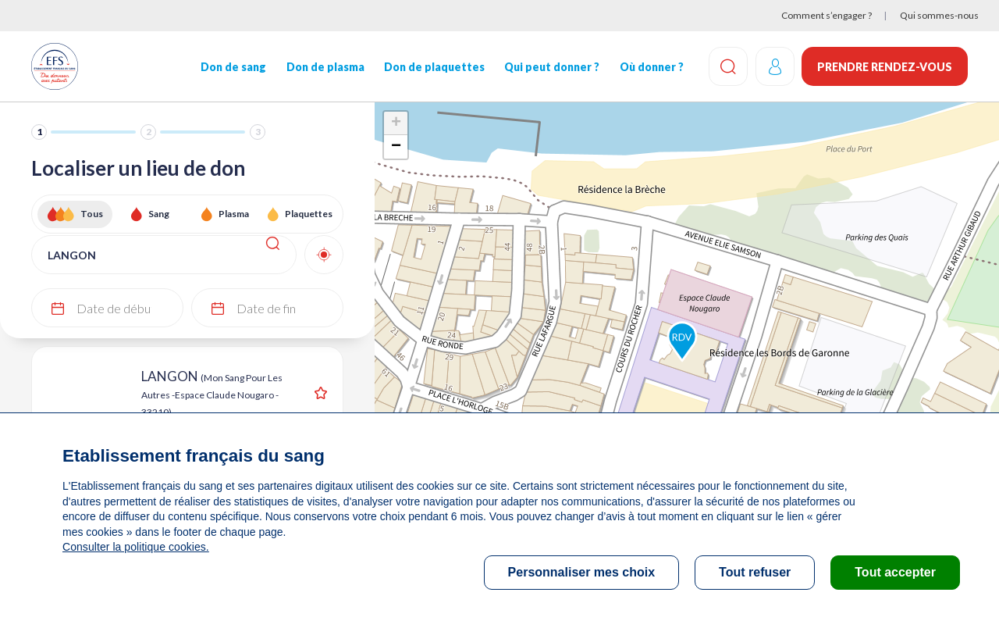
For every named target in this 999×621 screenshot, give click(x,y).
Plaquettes (308, 213)
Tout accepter (895, 572)
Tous (91, 213)
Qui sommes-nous (939, 15)
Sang (158, 213)
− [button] (396, 147)
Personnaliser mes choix (582, 572)
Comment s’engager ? (826, 15)
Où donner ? (650, 66)
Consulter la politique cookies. (135, 547)
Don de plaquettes (433, 66)
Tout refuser (755, 572)
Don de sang (233, 66)
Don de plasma (325, 66)
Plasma (234, 213)
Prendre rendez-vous (884, 66)
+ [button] (396, 123)
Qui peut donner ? (551, 66)
